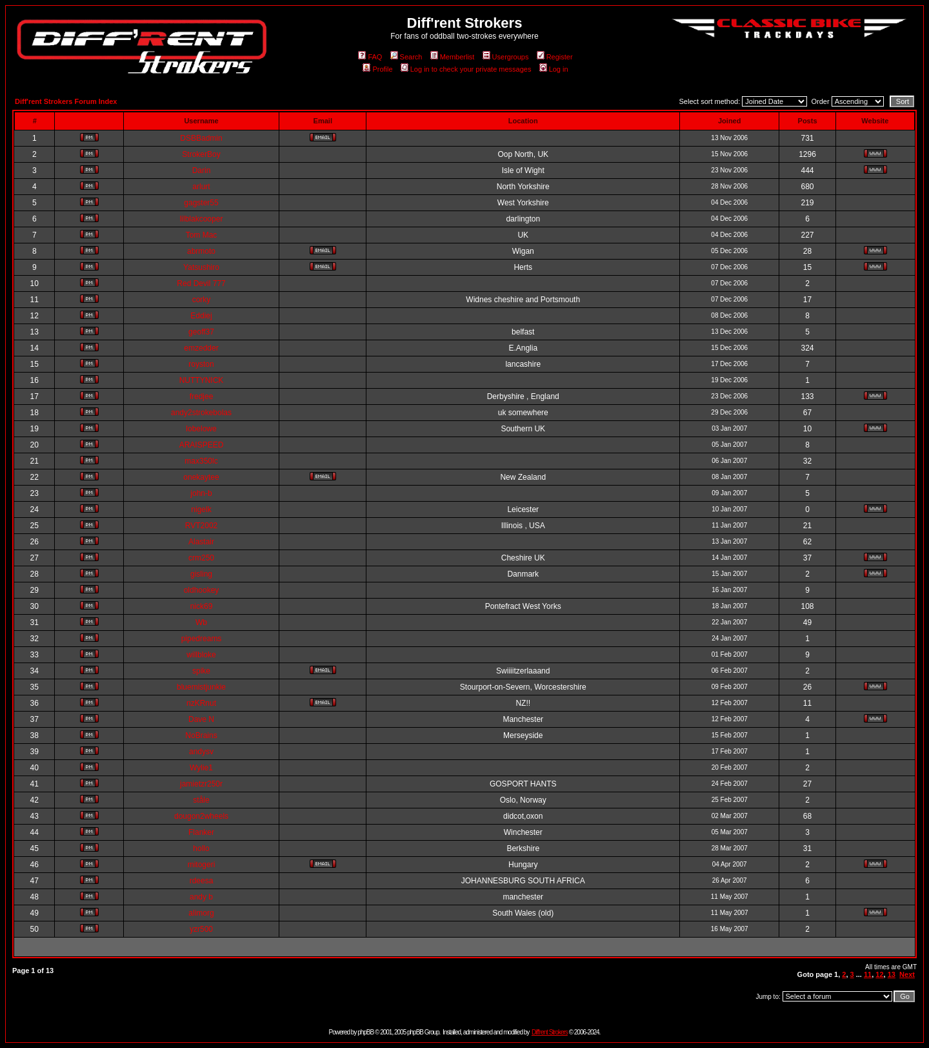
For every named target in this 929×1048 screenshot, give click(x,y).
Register (555, 57)
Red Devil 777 (201, 283)
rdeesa (202, 880)
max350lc (201, 461)
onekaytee (201, 477)
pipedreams (201, 638)
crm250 (201, 557)
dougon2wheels (201, 816)
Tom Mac (201, 235)
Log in (553, 69)
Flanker (201, 832)
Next (907, 974)
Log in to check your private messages (466, 69)
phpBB (365, 1032)
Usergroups (506, 57)
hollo (201, 848)
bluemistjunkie (201, 687)
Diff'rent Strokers (550, 1032)
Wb (201, 622)
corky (201, 299)
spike (201, 670)
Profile (377, 69)
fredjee (202, 396)
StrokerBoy (201, 154)
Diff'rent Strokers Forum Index (66, 101)
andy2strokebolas (201, 412)
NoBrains (201, 735)
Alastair (201, 541)
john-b (201, 493)
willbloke (200, 654)
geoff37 (201, 331)
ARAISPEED (201, 444)
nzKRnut (201, 703)
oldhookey (201, 590)
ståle (201, 800)
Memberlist (452, 57)
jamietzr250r (201, 783)
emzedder (201, 348)
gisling (201, 574)
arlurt (201, 186)
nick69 (201, 606)
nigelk (201, 509)
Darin (201, 170)
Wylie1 (201, 767)
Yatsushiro (201, 267)
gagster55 (201, 202)
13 (891, 974)
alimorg (201, 913)
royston (201, 364)
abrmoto (201, 251)
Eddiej (201, 315)
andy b (201, 896)
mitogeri (201, 864)
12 (879, 974)
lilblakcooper (201, 218)
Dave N (201, 719)
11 (868, 974)
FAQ (370, 57)
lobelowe (201, 428)
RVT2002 (201, 525)
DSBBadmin (201, 138)
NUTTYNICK (201, 380)
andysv (201, 751)
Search (406, 57)
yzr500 (201, 929)
